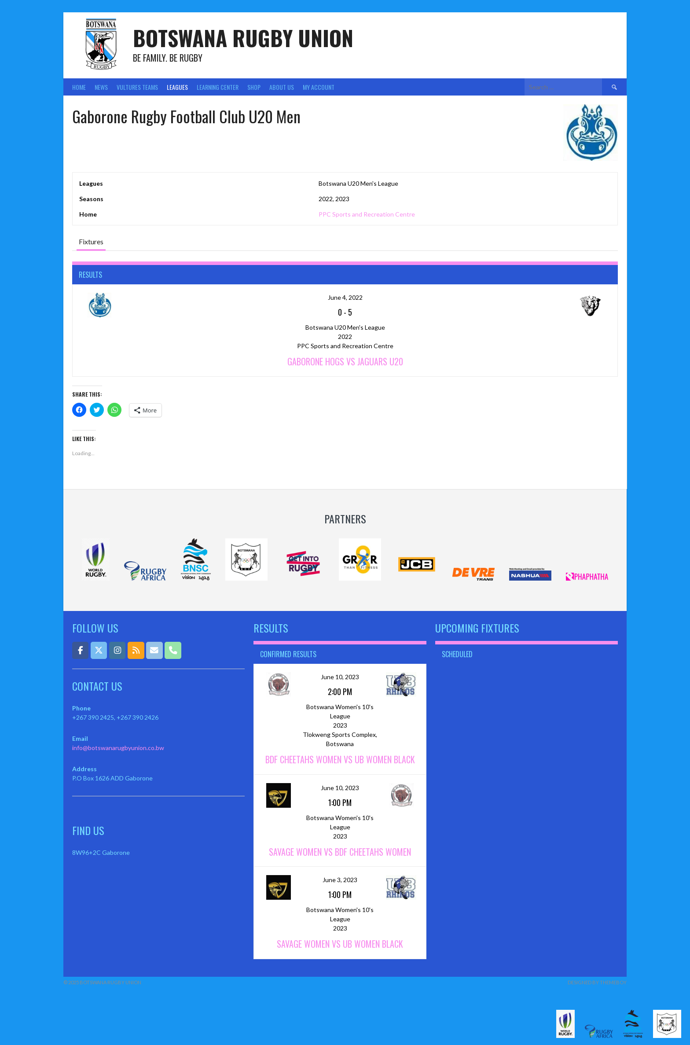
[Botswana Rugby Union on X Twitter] (99, 650)
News (101, 87)
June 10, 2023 (340, 677)
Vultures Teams (137, 87)
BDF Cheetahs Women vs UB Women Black (340, 759)
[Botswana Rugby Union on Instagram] (117, 650)
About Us (281, 87)
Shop (254, 87)
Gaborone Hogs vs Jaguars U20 (345, 361)
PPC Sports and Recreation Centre (367, 214)
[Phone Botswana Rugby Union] (173, 650)
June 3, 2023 (340, 879)
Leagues (177, 87)
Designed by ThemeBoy (597, 982)
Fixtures (91, 241)
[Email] (154, 650)
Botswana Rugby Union (243, 37)
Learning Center (218, 87)
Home (79, 87)
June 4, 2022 (345, 297)
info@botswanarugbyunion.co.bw (118, 747)
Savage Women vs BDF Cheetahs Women (340, 851)
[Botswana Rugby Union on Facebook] (80, 650)
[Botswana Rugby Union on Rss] (136, 650)
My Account (318, 87)
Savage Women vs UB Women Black (340, 943)
